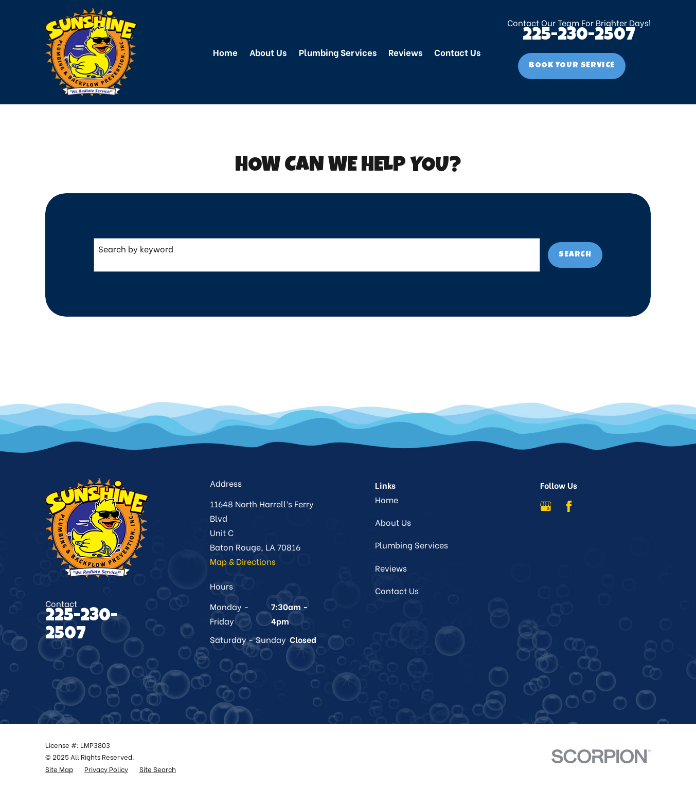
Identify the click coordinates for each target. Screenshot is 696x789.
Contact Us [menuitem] (457, 52)
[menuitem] (59, 769)
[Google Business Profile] (545, 506)
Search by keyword (135, 248)
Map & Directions (243, 561)
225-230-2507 (579, 36)
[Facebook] (569, 506)
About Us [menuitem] (268, 52)
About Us (393, 522)
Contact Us (397, 590)
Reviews (391, 568)
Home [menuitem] (225, 52)
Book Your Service (572, 66)
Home (386, 499)
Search (575, 255)
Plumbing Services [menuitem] (338, 52)
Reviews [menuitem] (405, 52)
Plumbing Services (411, 545)
